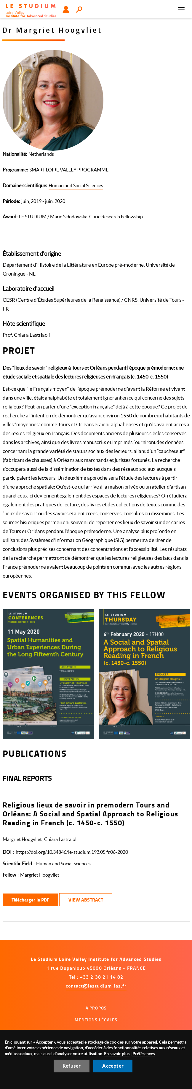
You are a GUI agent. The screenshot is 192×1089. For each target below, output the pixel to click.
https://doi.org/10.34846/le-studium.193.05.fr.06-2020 (72, 852)
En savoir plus (116, 1053)
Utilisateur (66, 9)
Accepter (113, 1066)
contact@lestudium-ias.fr (96, 985)
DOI (7, 852)
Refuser (72, 1066)
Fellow (9, 874)
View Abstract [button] (85, 899)
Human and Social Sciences (76, 185)
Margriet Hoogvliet (39, 874)
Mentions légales (96, 1020)
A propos (96, 1008)
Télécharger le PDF (30, 899)
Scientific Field (17, 863)
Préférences (143, 1053)
